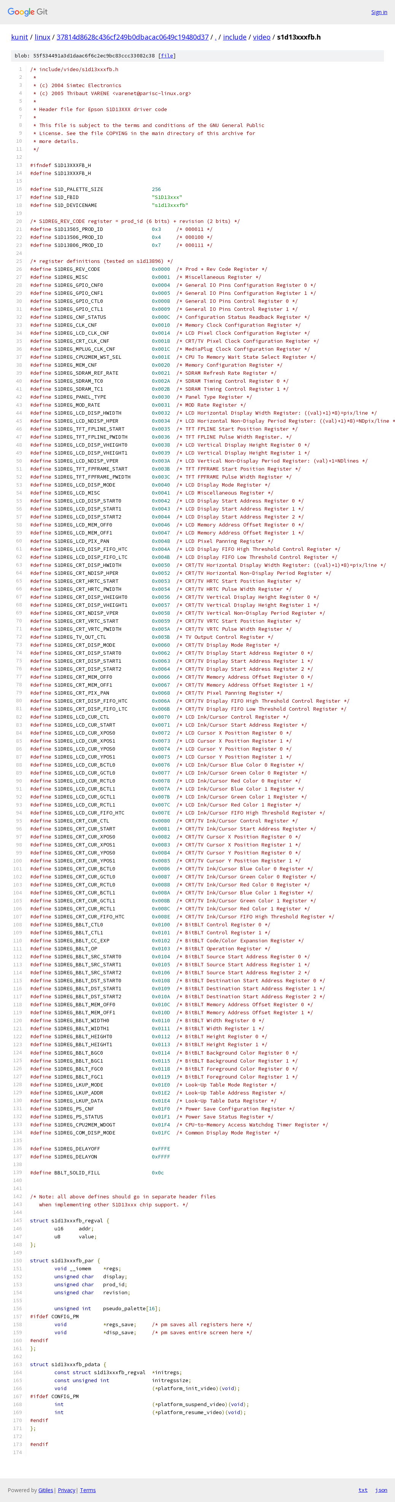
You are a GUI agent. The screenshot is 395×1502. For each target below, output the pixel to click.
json (381, 1489)
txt (363, 1489)
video (262, 36)
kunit (19, 36)
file (167, 56)
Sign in (379, 12)
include (235, 36)
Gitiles (45, 1490)
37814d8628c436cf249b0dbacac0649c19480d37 (133, 36)
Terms (88, 1490)
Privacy (66, 1490)
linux (42, 36)
